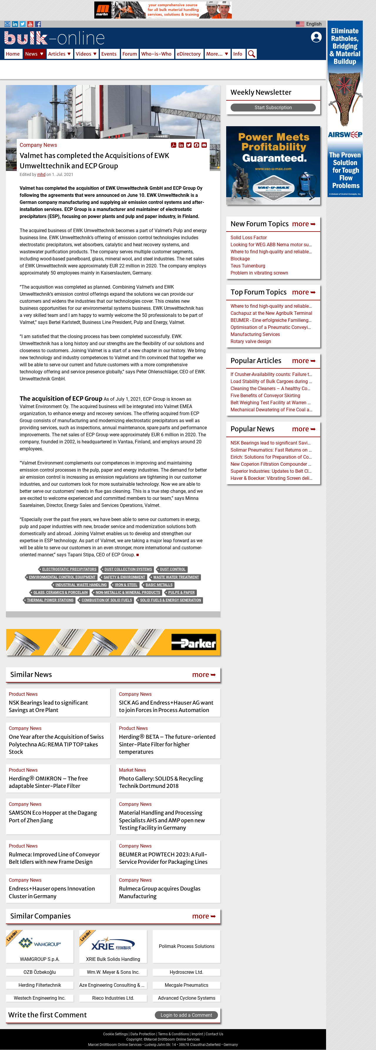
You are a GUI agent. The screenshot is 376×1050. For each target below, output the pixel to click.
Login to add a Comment (186, 1015)
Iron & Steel (126, 585)
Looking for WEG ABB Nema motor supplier (275, 244)
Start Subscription (273, 107)
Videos (83, 54)
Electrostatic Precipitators (69, 569)
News (31, 54)
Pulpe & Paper (181, 592)
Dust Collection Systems (128, 569)
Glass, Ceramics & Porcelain (60, 592)
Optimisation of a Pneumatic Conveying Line (277, 327)
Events (109, 54)
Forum (129, 54)
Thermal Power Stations (50, 600)
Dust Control (173, 569)
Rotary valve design (251, 341)
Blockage (240, 259)
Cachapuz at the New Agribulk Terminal (271, 313)
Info (237, 54)
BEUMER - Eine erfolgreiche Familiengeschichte (279, 320)
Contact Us (214, 1034)
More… (214, 54)
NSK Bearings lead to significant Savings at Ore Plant (286, 443)
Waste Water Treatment (176, 577)
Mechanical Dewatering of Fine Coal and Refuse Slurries (289, 409)
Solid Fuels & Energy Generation (170, 600)
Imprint (197, 1034)
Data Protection (142, 1034)
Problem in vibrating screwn (259, 273)
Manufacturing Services (255, 334)
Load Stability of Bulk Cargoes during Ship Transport (285, 381)
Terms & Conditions (173, 1034)
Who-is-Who (156, 54)
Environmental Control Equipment (62, 577)
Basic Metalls (159, 585)
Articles (57, 54)
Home (13, 54)
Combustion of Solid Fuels (107, 600)
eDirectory (189, 54)
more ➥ (304, 223)
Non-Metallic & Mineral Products (128, 592)
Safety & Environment (124, 577)
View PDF (173, 145)
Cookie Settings (115, 1034)
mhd (41, 174)
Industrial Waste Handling (81, 585)
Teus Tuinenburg (248, 266)
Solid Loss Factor (249, 237)
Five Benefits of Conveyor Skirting (265, 395)
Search (252, 54)
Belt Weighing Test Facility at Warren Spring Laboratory (288, 402)
